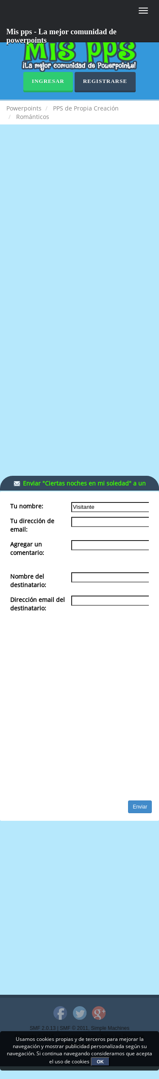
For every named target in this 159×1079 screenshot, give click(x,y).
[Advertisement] (79, 220)
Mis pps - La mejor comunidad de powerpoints (61, 35)
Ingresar (48, 81)
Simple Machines (110, 1028)
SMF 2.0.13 (43, 1028)
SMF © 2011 (74, 1028)
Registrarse (105, 81)
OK (100, 1061)
